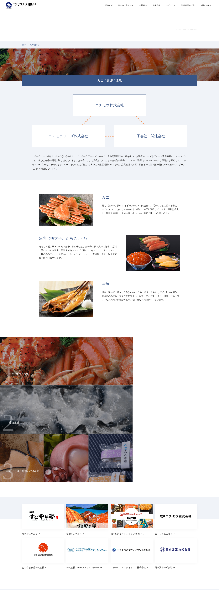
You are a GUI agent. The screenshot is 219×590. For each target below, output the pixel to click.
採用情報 (189, 543)
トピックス (190, 549)
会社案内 (143, 5)
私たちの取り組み (126, 5)
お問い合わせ (191, 555)
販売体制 (109, 5)
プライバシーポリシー (188, 584)
